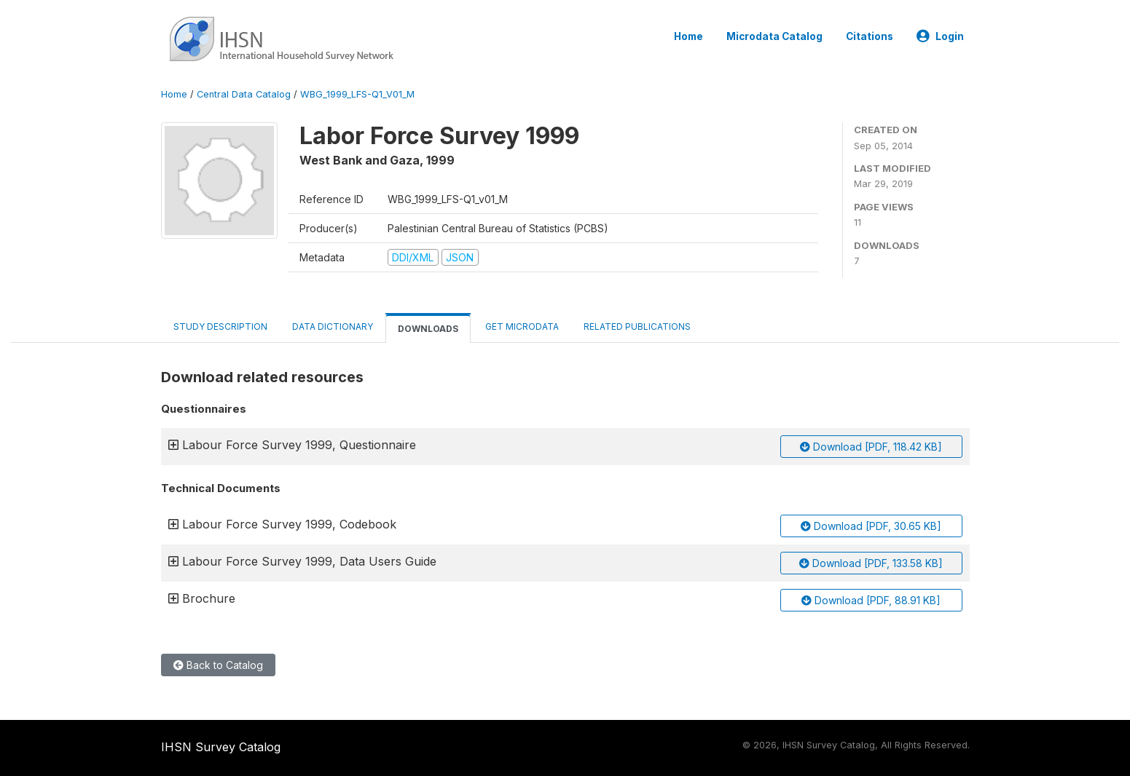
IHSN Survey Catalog (220, 747)
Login (940, 36)
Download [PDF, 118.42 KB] (871, 446)
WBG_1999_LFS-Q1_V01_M (357, 94)
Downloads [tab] (428, 328)
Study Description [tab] (220, 326)
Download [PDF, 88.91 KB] (871, 600)
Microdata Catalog (774, 36)
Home (688, 36)
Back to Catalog (218, 665)
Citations (869, 36)
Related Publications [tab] (637, 326)
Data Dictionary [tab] (332, 326)
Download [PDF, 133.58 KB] (871, 563)
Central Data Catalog (244, 94)
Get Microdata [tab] (521, 326)
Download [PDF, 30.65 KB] (871, 526)
